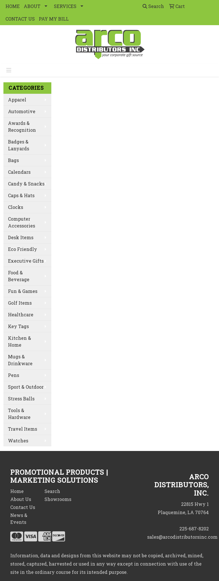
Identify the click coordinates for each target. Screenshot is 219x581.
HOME (12, 6)
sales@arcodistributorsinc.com (182, 537)
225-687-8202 (194, 529)
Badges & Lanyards (18, 145)
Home (17, 491)
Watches (18, 441)
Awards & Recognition (22, 126)
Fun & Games (22, 291)
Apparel (17, 100)
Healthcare (20, 315)
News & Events (18, 518)
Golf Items (20, 303)
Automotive (21, 111)
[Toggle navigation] (9, 70)
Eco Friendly (22, 249)
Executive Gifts (26, 261)
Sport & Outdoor (26, 387)
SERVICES (65, 6)
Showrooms (57, 499)
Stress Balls (21, 399)
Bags (13, 160)
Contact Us (22, 507)
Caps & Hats (21, 195)
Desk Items (20, 237)
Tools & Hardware (19, 413)
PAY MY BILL (54, 19)
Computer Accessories (21, 222)
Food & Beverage (18, 275)
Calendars (19, 172)
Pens (13, 375)
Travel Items (22, 429)
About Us (20, 499)
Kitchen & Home (19, 341)
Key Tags (18, 326)
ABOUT (32, 6)
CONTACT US (20, 19)
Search (153, 6)
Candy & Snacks (26, 184)
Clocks (15, 207)
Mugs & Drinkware (20, 360)
